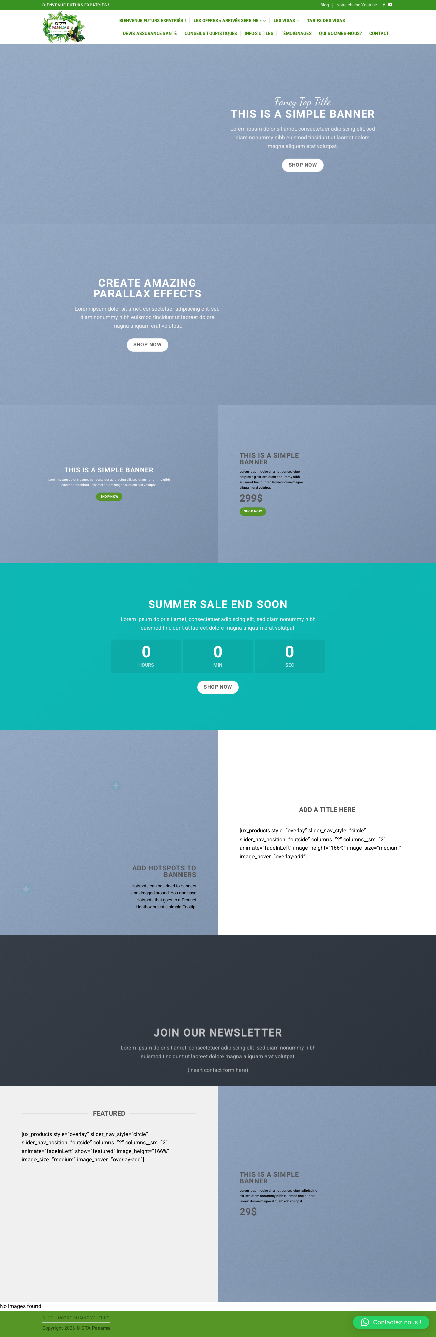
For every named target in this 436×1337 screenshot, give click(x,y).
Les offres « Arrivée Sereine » (230, 21)
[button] (391, 1322)
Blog (324, 5)
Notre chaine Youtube (356, 5)
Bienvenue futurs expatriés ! (152, 21)
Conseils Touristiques (211, 33)
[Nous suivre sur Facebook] (384, 5)
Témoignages (296, 33)
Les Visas (287, 21)
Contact (379, 33)
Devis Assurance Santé (150, 33)
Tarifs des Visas (326, 21)
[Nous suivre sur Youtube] (390, 5)
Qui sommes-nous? (340, 33)
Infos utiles (259, 33)
